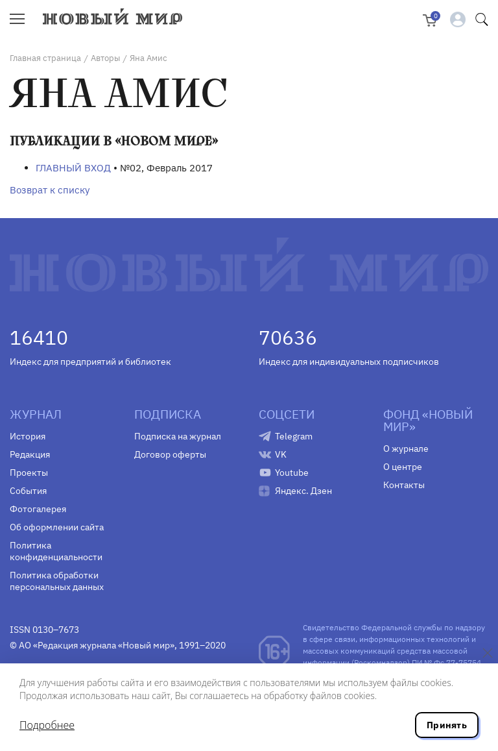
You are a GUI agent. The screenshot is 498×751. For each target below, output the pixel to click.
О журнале (406, 448)
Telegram (294, 436)
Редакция (30, 454)
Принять (447, 725)
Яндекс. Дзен (303, 491)
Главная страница (45, 58)
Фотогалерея (38, 509)
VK (281, 454)
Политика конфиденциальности (56, 551)
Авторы (105, 58)
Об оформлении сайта (57, 527)
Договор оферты (170, 454)
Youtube (292, 472)
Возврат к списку (49, 190)
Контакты (404, 485)
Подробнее (47, 725)
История (27, 436)
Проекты (29, 472)
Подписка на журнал (177, 436)
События (28, 491)
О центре (402, 467)
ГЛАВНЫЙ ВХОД (73, 168)
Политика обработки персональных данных (57, 581)
